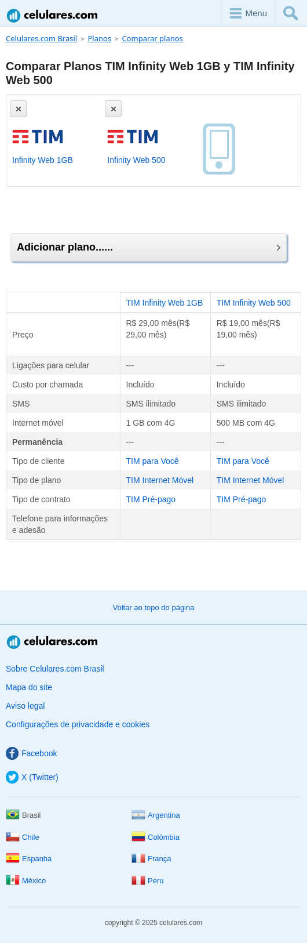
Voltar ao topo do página (154, 607)
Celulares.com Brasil (53, 15)
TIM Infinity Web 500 (254, 302)
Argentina (155, 815)
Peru (147, 880)
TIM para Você (152, 461)
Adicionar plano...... (148, 247)
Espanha (29, 858)
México (26, 880)
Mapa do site (29, 687)
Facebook (31, 753)
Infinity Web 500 (136, 160)
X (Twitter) (32, 777)
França (151, 858)
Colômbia (155, 837)
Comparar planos (152, 38)
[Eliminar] (18, 108)
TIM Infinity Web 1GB (164, 302)
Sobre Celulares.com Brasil (55, 668)
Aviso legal (25, 705)
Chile (22, 837)
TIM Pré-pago (151, 499)
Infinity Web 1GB (42, 160)
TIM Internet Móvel (160, 480)
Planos (99, 38)
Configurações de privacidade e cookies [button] (77, 724)
